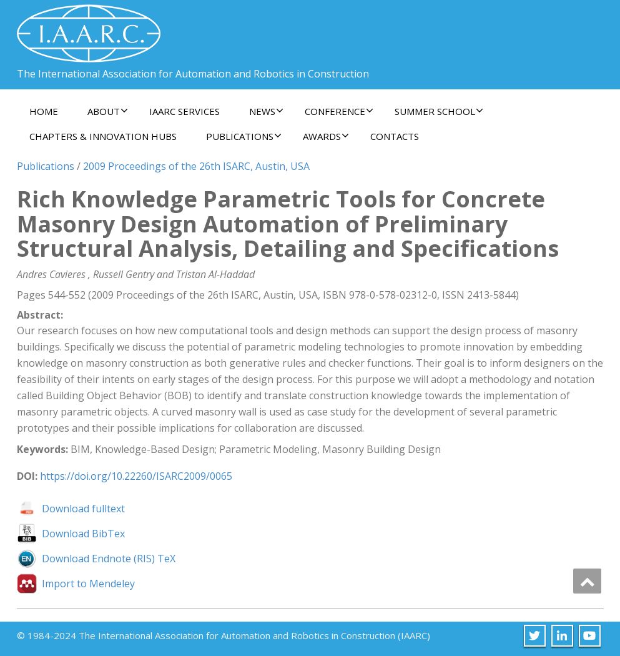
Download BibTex (83, 533)
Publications (244, 136)
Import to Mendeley (88, 583)
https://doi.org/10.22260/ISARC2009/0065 (136, 476)
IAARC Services (184, 111)
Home (43, 111)
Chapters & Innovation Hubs (103, 136)
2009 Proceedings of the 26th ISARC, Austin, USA (196, 166)
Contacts (394, 136)
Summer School (439, 111)
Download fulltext (83, 508)
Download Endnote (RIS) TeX (108, 558)
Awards (326, 136)
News (266, 111)
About (107, 111)
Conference (339, 111)
